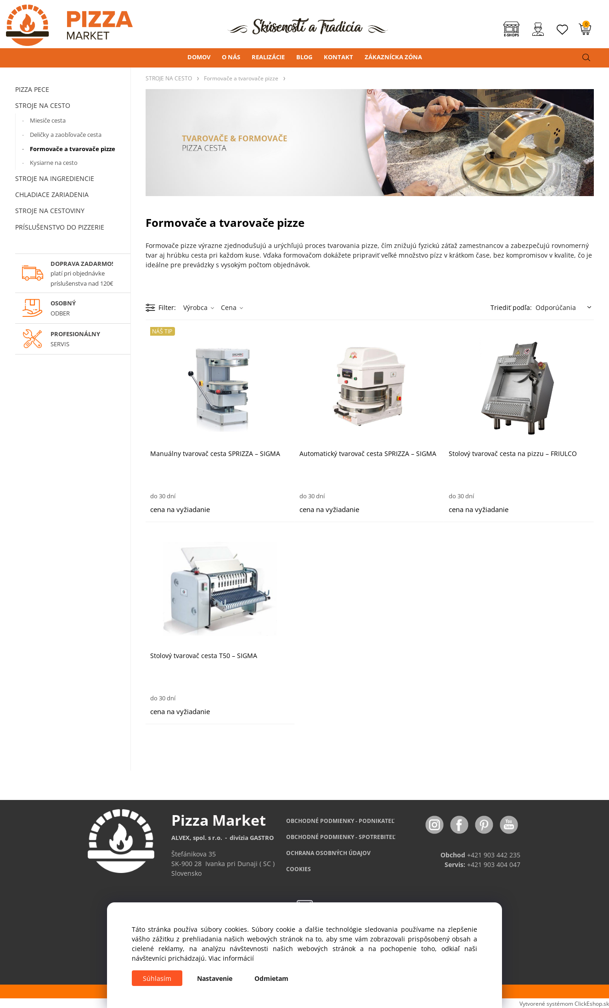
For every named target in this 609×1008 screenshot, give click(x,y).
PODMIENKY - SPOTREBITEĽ (340, 837)
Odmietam (271, 978)
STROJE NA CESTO (42, 105)
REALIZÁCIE (268, 57)
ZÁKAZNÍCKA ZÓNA (393, 57)
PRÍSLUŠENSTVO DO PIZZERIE (59, 227)
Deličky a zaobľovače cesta (66, 134)
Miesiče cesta (48, 120)
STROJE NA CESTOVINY (50, 210)
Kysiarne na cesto (54, 162)
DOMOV (198, 57)
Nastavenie (214, 978)
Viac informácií (231, 958)
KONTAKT (338, 57)
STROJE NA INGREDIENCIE (54, 178)
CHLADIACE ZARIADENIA (52, 194)
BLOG (304, 57)
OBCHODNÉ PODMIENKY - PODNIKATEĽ (340, 821)
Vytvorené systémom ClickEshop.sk (564, 1003)
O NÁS (231, 57)
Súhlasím (157, 978)
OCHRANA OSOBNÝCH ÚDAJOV (328, 853)
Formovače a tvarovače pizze (72, 149)
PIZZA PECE (32, 89)
